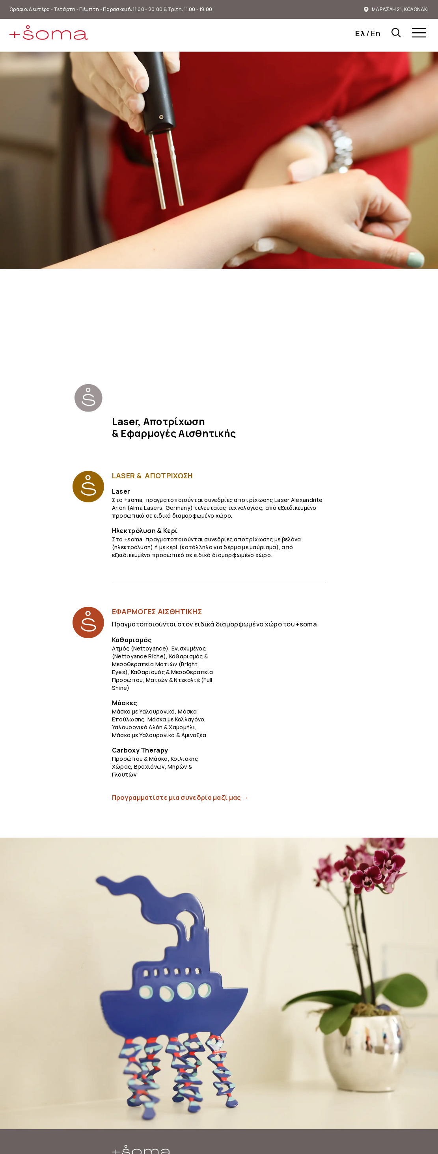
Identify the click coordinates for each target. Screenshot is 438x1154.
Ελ (360, 33)
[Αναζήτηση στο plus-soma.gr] (396, 34)
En (375, 33)
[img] (49, 32)
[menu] (419, 34)
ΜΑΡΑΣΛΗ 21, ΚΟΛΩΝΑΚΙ (396, 9)
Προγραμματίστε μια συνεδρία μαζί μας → (180, 797)
